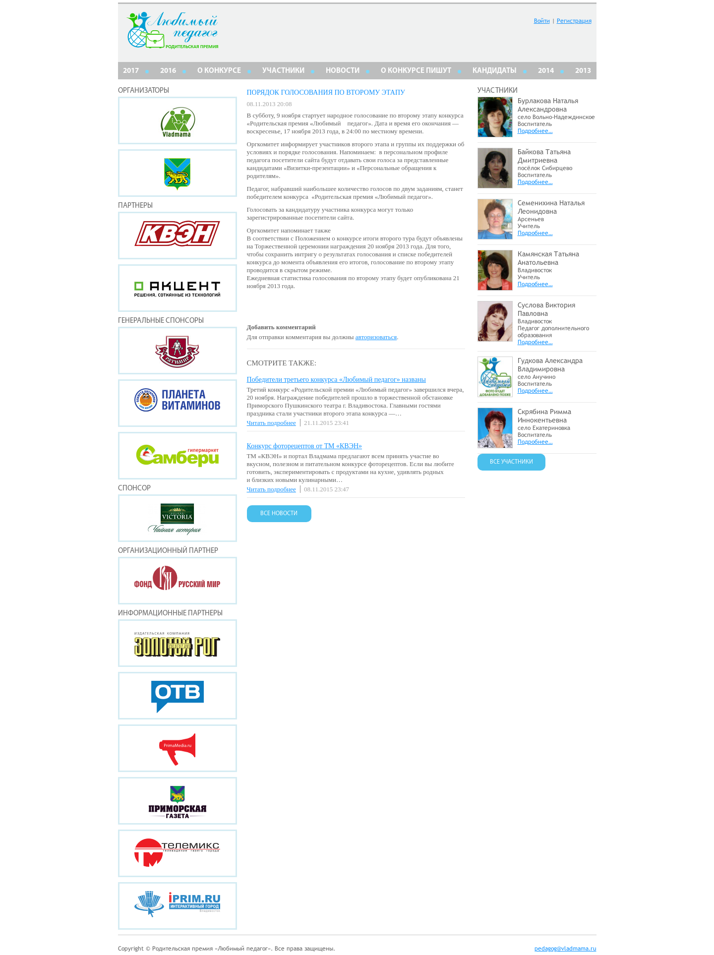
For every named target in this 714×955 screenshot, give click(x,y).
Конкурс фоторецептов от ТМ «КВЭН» (304, 446)
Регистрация (574, 20)
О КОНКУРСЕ (219, 71)
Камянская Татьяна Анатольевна (548, 258)
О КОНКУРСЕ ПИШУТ (416, 71)
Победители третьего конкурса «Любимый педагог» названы (336, 379)
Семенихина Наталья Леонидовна (551, 207)
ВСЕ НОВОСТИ (279, 514)
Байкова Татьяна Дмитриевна (544, 156)
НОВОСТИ (342, 71)
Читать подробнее (271, 422)
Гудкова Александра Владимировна (550, 365)
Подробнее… (535, 130)
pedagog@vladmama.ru (565, 948)
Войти (542, 20)
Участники (283, 71)
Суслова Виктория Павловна (546, 309)
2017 (131, 71)
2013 (583, 71)
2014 (546, 71)
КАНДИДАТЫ (495, 71)
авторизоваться (376, 337)
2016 (168, 71)
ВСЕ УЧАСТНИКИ (511, 462)
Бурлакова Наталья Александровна (548, 105)
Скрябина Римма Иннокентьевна (544, 416)
